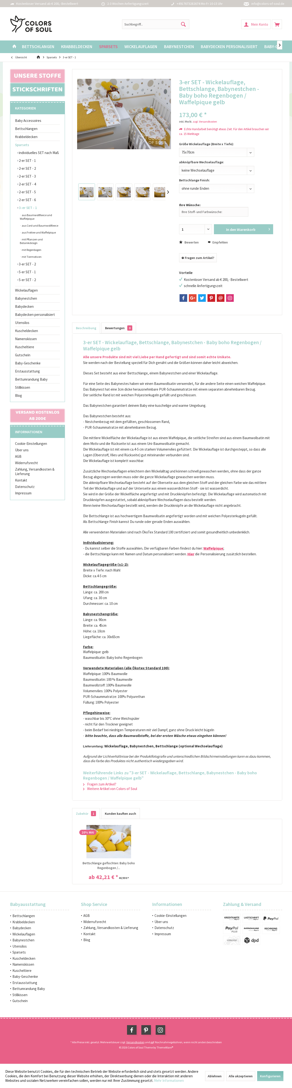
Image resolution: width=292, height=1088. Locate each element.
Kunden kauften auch (120, 813)
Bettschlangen (26, 128)
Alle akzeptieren (241, 1076)
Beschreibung (86, 328)
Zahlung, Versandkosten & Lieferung (34, 471)
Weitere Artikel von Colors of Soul (110, 788)
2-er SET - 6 (27, 200)
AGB (18, 456)
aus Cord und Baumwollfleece (39, 225)
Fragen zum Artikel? (198, 258)
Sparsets (22, 145)
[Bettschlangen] (38, 46)
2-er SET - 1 (27, 160)
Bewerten (189, 242)
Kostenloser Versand (31, 3)
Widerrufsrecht (26, 463)
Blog (18, 395)
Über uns (22, 450)
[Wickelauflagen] (141, 46)
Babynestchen (26, 298)
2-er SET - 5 (27, 192)
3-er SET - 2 (27, 264)
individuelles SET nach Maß (38, 152)
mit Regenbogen (31, 250)
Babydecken (24, 306)
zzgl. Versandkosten (205, 121)
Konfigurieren (270, 1076)
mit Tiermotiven (31, 256)
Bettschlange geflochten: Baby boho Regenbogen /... (109, 865)
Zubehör (86, 813)
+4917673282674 (188, 3)
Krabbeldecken (26, 136)
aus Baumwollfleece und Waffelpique (36, 216)
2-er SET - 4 (27, 184)
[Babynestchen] (179, 46)
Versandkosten (135, 1042)
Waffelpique (213, 548)
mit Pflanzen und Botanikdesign (31, 241)
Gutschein (22, 355)
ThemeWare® (165, 1047)
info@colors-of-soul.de (267, 3)
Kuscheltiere (24, 347)
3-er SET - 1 (27, 207)
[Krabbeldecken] (77, 46)
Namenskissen (26, 339)
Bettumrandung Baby (31, 379)
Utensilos (22, 322)
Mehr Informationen (169, 1080)
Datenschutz (25, 486)
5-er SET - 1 (27, 272)
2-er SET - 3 (27, 176)
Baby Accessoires (28, 120)
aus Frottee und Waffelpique (38, 232)
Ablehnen (215, 1076)
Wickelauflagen (26, 290)
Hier (190, 554)
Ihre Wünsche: (190, 205)
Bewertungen (118, 328)
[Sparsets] (108, 46)
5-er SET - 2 (27, 280)
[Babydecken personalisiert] (229, 46)
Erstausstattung (27, 371)
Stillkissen (22, 387)
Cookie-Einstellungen (31, 443)
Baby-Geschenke (28, 363)
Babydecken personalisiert (35, 314)
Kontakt (21, 480)
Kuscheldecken (26, 330)
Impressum (23, 493)
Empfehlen (218, 242)
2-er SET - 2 (27, 168)
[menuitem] (277, 24)
